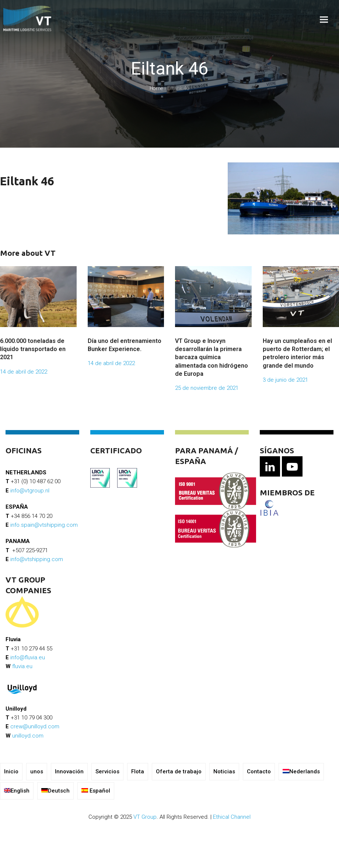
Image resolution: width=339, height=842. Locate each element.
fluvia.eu (22, 666)
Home (156, 88)
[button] (324, 20)
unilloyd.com (27, 735)
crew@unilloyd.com (34, 726)
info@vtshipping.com (36, 559)
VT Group (145, 817)
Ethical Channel (232, 817)
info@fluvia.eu (27, 657)
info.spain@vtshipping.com (44, 525)
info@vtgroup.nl (29, 490)
